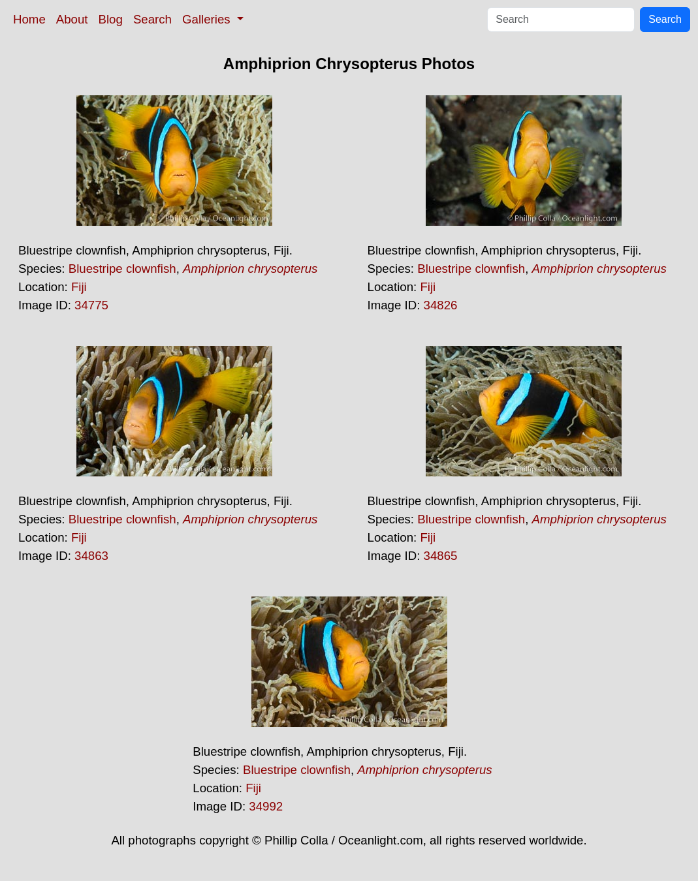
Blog (111, 19)
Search (152, 19)
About (72, 19)
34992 (266, 806)
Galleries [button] (208, 19)
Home (29, 19)
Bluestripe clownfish (122, 268)
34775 (91, 305)
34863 (91, 556)
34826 (441, 305)
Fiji (79, 287)
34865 (441, 556)
